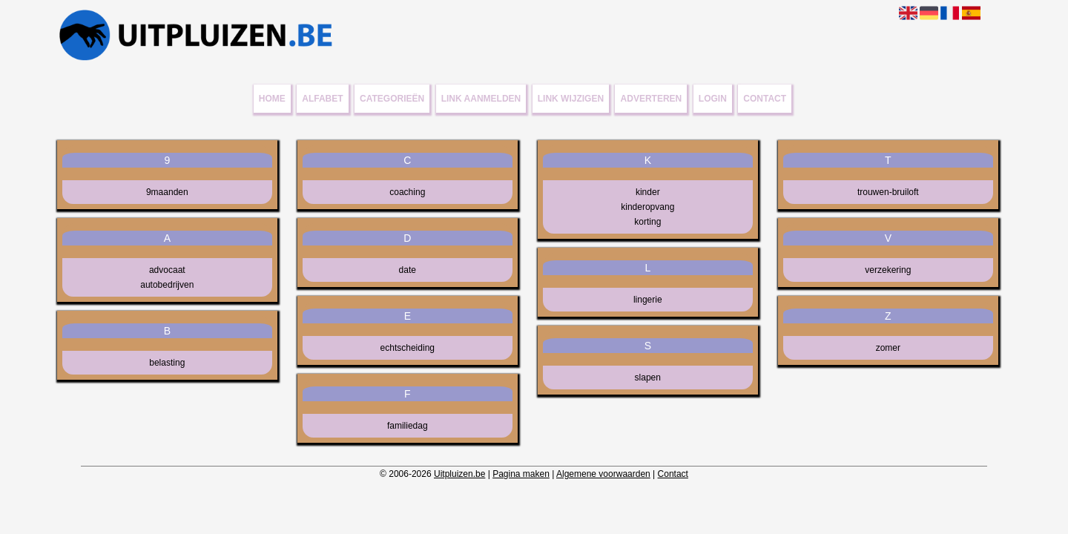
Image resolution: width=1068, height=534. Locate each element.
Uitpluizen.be (459, 474)
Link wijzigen (571, 98)
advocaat (167, 270)
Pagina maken (521, 474)
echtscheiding (407, 348)
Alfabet (322, 98)
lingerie (647, 299)
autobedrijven (167, 285)
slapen (648, 377)
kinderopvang (647, 207)
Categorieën (392, 98)
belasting (167, 362)
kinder (648, 192)
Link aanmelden (481, 98)
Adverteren (651, 98)
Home (272, 98)
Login (713, 98)
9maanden (167, 192)
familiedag (407, 426)
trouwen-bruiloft (888, 192)
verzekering (888, 270)
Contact (764, 98)
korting (647, 222)
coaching (407, 192)
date (407, 270)
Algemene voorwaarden (603, 474)
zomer (888, 348)
